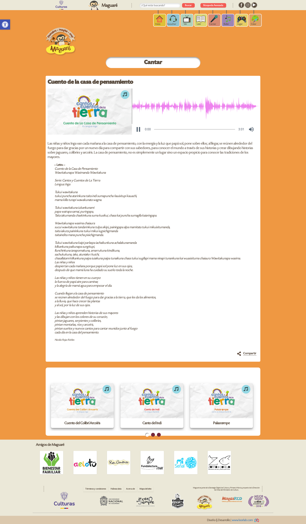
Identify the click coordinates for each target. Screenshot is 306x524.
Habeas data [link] (116, 489)
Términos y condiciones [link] (95, 489)
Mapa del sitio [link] (145, 489)
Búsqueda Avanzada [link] (213, 5)
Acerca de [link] (130, 489)
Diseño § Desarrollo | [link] (233, 520)
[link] (5, 24)
